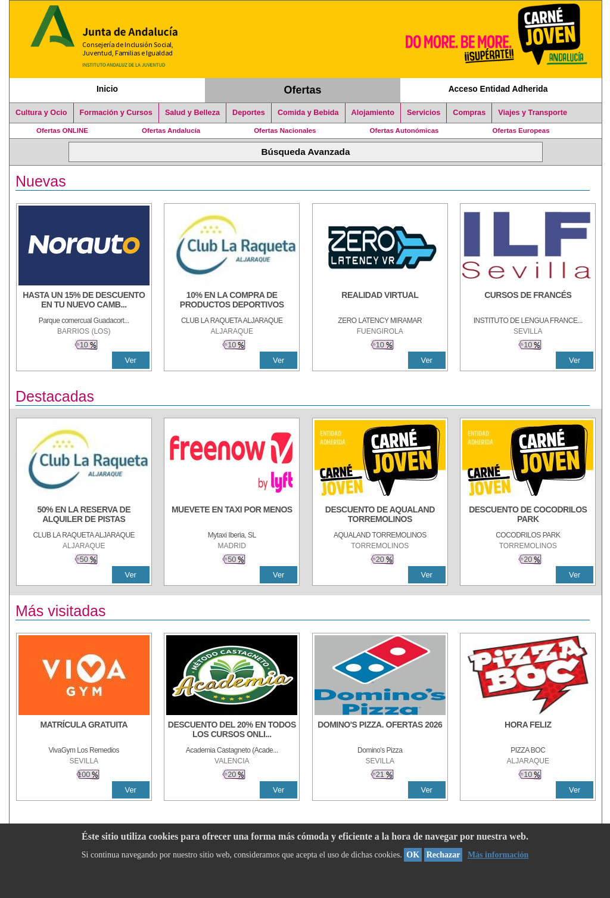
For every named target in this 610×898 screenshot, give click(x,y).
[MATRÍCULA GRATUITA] (84, 730)
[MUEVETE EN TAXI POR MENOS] (231, 515)
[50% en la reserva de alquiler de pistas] (84, 515)
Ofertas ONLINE (62, 130)
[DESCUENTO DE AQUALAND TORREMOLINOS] (380, 515)
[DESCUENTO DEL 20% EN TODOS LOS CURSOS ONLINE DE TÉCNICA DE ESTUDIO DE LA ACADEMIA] (231, 730)
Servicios (423, 112)
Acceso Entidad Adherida (498, 89)
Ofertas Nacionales (285, 130)
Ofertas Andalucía (171, 130)
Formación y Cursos (116, 112)
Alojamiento (372, 112)
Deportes (248, 112)
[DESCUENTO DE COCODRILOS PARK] (527, 515)
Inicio (107, 89)
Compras (469, 112)
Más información (498, 854)
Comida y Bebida (308, 112)
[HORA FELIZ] (527, 730)
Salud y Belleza (192, 112)
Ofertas (303, 90)
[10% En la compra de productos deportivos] (231, 301)
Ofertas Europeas (521, 130)
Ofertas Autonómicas (403, 130)
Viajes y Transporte (532, 112)
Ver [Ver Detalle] (130, 360)
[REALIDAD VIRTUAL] (380, 301)
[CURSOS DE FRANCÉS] (527, 301)
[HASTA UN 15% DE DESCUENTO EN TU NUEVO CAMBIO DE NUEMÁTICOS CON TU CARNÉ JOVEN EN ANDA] (84, 301)
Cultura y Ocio (41, 112)
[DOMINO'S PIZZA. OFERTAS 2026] (380, 730)
